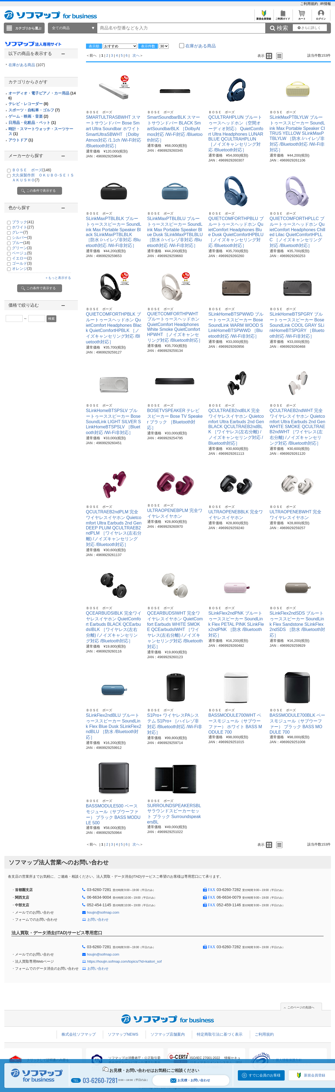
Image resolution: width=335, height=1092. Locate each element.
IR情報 (325, 4)
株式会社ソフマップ (79, 1034)
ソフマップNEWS (123, 1034)
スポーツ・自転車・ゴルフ (34, 110)
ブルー (21, 242)
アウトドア (20, 140)
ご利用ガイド (283, 17)
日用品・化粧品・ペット (32, 122)
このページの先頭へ (300, 1007)
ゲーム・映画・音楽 (28, 116)
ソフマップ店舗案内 (167, 1034)
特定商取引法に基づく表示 (219, 1034)
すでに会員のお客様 (265, 1075)
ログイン (321, 17)
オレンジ (22, 268)
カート (302, 17)
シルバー (22, 237)
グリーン (22, 248)
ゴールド (22, 263)
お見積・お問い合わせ (190, 1080)
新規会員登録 (264, 17)
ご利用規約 (309, 4)
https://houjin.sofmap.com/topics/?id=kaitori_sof (124, 961)
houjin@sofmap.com (103, 912)
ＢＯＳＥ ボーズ (31, 170)
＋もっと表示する (58, 278)
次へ (136, 55)
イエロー (22, 258)
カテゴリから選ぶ (28, 28)
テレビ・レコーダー (28, 104)
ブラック (23, 222)
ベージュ (22, 253)
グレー (20, 232)
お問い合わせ (98, 919)
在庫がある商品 (26, 65)
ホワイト (23, 227)
